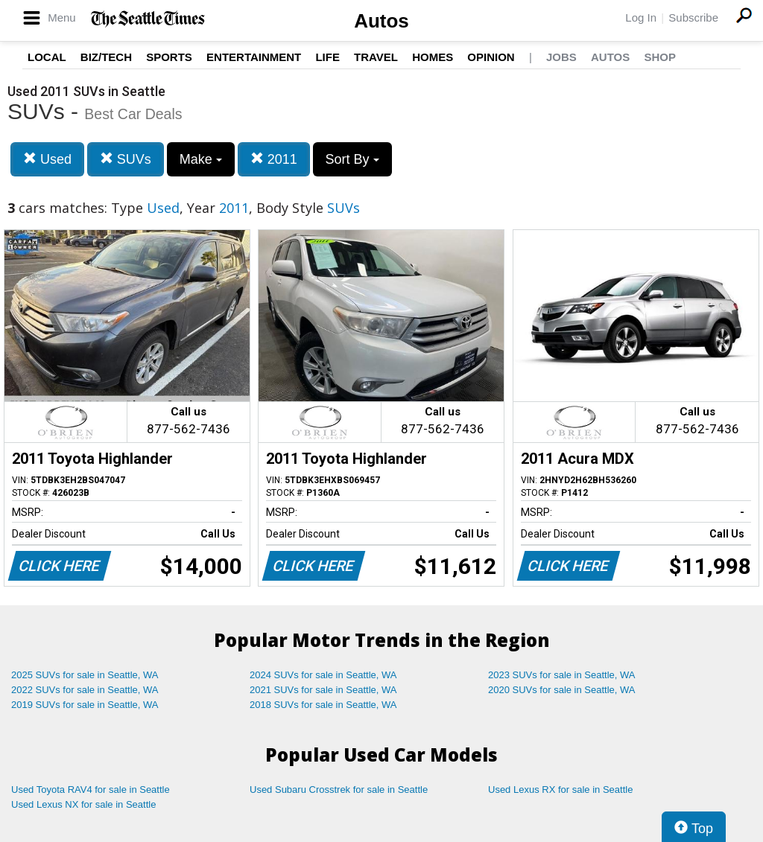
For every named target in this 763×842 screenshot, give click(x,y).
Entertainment (253, 57)
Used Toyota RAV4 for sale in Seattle (90, 789)
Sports (169, 57)
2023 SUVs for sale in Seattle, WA (562, 674)
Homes (432, 57)
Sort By (352, 159)
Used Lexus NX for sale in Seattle (83, 804)
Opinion (490, 57)
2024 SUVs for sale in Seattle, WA (323, 674)
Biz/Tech (106, 57)
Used (47, 159)
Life (327, 57)
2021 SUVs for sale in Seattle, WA (323, 689)
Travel (376, 57)
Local (47, 57)
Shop (660, 57)
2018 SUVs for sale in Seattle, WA (323, 704)
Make (201, 159)
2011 (273, 159)
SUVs (125, 159)
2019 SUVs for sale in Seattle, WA (85, 704)
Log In (640, 17)
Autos (381, 21)
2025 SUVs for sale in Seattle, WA (85, 674)
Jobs (561, 57)
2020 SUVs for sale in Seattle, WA (562, 689)
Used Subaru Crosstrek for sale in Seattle (339, 789)
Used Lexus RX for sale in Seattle (560, 789)
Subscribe (693, 17)
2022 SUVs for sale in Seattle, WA (85, 689)
